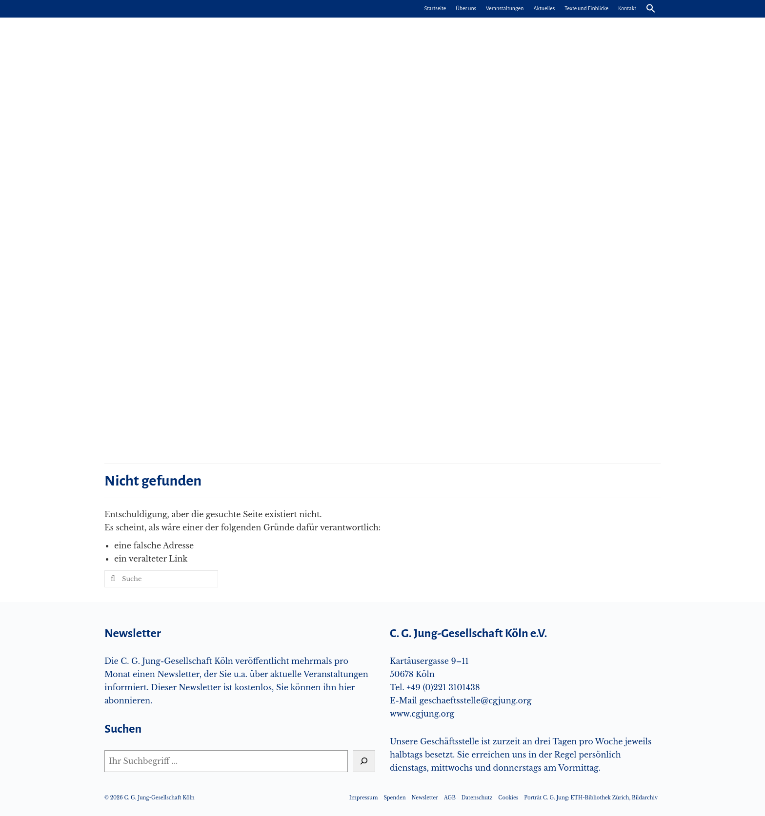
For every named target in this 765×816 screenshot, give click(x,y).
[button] (651, 9)
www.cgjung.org (422, 714)
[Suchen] (364, 761)
